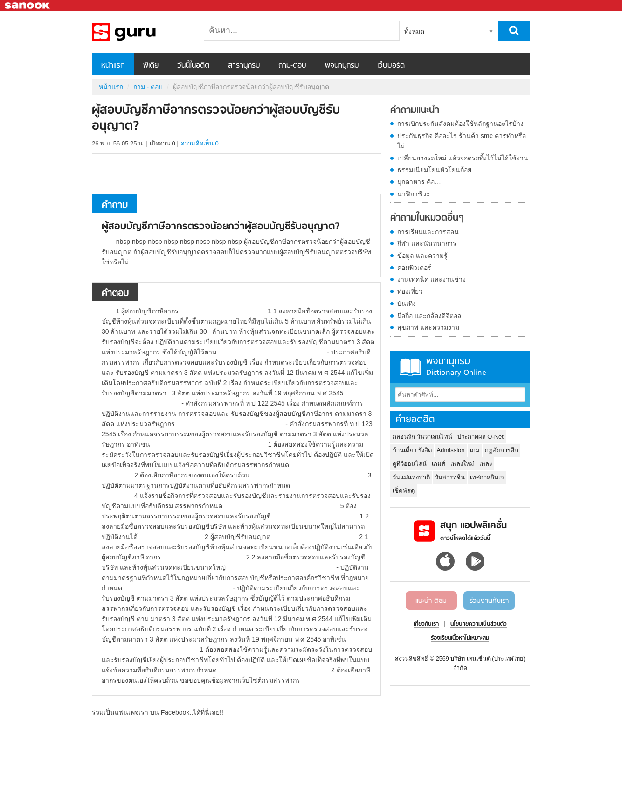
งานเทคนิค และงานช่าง (431, 279)
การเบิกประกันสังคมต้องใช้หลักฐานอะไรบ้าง (460, 123)
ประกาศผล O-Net (480, 436)
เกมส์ (438, 463)
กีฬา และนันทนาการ (426, 243)
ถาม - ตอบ (148, 86)
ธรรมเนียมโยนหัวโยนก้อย (434, 169)
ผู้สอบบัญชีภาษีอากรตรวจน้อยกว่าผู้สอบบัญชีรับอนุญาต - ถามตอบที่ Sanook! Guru (141, 32)
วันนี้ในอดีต (193, 66)
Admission (451, 450)
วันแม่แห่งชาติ (411, 477)
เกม (475, 450)
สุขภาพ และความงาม (428, 327)
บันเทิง (406, 303)
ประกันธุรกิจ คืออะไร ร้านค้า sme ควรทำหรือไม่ (461, 141)
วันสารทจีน (450, 477)
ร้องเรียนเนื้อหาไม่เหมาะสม (460, 638)
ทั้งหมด (414, 31)
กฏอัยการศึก (501, 450)
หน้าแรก (112, 66)
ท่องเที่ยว (409, 291)
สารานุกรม (244, 66)
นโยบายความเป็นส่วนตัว (478, 624)
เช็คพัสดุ (404, 490)
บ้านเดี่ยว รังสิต (412, 450)
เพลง (485, 463)
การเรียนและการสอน (428, 231)
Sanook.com (28, 6)
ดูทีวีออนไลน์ (410, 463)
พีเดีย (151, 66)
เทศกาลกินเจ (487, 477)
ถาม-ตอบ (292, 66)
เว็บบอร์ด (391, 66)
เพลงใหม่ (462, 463)
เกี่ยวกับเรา (426, 624)
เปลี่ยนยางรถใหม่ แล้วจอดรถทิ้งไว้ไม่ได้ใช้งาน (462, 158)
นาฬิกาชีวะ (413, 194)
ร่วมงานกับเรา (489, 601)
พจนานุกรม (342, 66)
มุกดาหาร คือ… (419, 182)
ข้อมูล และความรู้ (422, 255)
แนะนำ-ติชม (431, 601)
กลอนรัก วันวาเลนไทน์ (422, 436)
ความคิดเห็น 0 (199, 143)
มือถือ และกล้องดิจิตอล (429, 315)
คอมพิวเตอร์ (414, 267)
